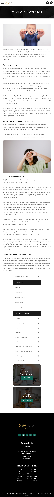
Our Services (18, 292)
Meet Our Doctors (20, 297)
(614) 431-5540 (27, 459)
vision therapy (19, 360)
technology (18, 356)
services (17, 318)
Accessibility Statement (36, 493)
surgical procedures (21, 337)
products (17, 342)
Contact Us (18, 307)
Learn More (27, 378)
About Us (17, 287)
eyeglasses (18, 328)
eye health (18, 332)
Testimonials (19, 302)
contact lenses (19, 323)
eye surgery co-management (23, 346)
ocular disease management (23, 351)
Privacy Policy (47, 493)
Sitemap (27, 496)
